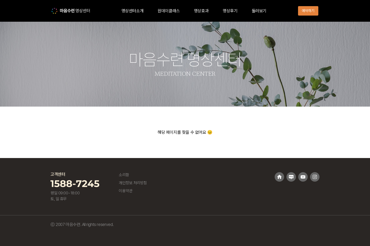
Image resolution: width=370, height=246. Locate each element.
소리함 (124, 174)
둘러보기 (259, 11)
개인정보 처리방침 (133, 182)
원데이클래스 (169, 11)
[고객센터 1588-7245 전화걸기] (74, 183)
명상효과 (201, 11)
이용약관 (125, 190)
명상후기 (230, 11)
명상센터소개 (133, 11)
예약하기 (308, 10)
